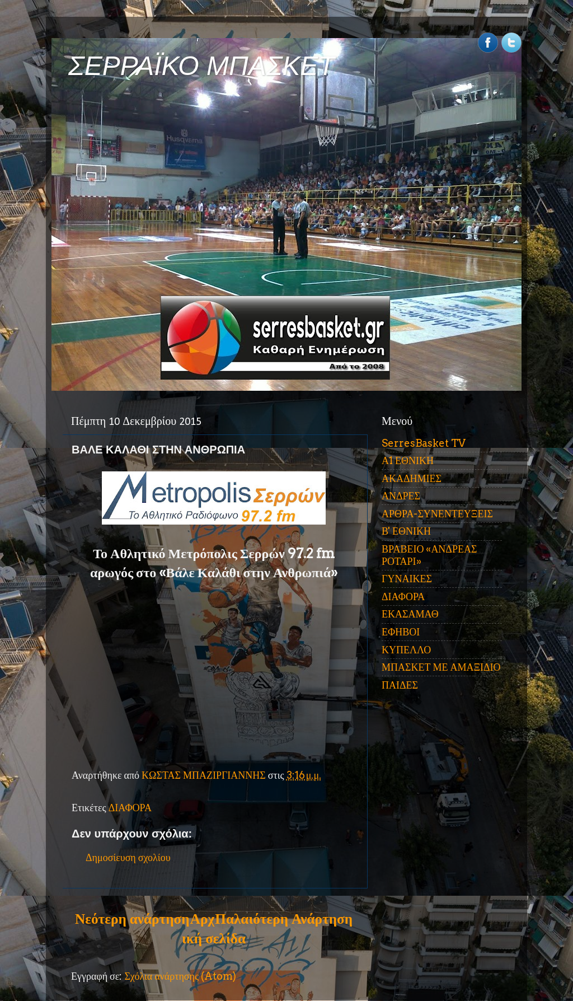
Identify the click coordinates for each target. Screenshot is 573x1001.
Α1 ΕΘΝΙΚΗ (408, 460)
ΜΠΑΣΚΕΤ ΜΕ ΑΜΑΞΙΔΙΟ (441, 667)
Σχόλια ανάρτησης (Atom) (180, 976)
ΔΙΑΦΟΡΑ (130, 807)
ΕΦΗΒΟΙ (401, 632)
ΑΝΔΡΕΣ (401, 496)
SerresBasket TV (424, 443)
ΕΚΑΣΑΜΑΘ (410, 614)
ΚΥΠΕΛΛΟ (406, 650)
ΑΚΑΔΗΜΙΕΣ (412, 478)
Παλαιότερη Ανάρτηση (284, 918)
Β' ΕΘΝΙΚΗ (406, 531)
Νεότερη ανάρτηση (132, 918)
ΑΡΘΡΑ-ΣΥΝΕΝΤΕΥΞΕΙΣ (437, 514)
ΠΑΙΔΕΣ (400, 685)
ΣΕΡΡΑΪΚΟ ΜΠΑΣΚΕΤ (201, 66)
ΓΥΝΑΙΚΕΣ (407, 578)
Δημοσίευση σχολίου (128, 857)
